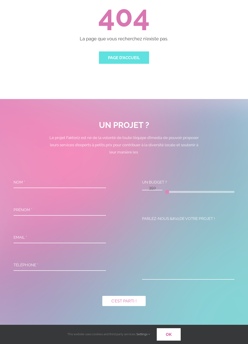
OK (169, 334)
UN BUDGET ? (154, 183)
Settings (143, 334)
